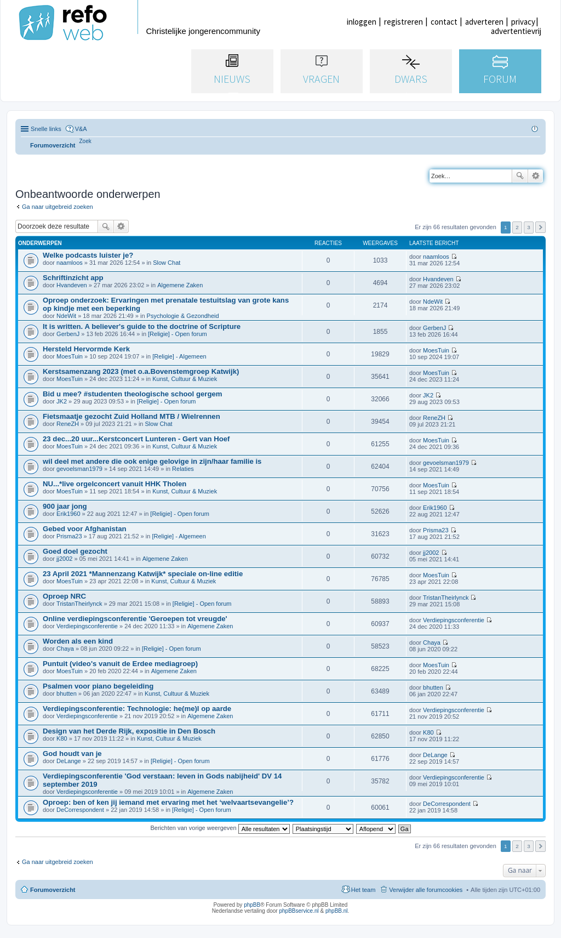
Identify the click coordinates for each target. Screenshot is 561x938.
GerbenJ (67, 334)
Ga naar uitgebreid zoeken (57, 206)
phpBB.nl (336, 911)
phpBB (252, 905)
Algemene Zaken (180, 285)
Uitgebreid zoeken (535, 176)
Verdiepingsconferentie (87, 626)
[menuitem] (85, 141)
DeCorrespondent (80, 809)
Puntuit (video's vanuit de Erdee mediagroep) (120, 664)
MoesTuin (69, 356)
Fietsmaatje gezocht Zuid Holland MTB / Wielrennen (131, 416)
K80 (61, 738)
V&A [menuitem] (81, 129)
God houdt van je (72, 753)
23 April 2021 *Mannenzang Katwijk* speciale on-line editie (143, 574)
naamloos (69, 262)
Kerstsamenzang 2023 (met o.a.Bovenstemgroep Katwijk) (141, 371)
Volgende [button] (540, 227)
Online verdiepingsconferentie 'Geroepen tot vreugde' (135, 619)
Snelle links (46, 129)
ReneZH (67, 423)
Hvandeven (71, 285)
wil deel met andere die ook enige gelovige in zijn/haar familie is (152, 461)
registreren (403, 21)
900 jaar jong (65, 506)
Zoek (520, 176)
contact (444, 21)
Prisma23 (69, 536)
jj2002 (64, 558)
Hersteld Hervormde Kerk (86, 349)
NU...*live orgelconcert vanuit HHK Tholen (114, 484)
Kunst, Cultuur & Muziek (184, 379)
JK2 (61, 401)
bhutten (66, 693)
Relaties (183, 468)
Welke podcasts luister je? (88, 255)
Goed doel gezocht (75, 551)
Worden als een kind (78, 641)
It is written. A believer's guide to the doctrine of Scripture (142, 326)
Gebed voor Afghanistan (85, 529)
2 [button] (517, 227)
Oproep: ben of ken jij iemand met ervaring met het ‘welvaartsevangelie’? (168, 802)
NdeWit (66, 315)
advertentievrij (516, 31)
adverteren (484, 21)
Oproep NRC (64, 596)
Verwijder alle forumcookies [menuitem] (425, 889)
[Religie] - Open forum (177, 334)
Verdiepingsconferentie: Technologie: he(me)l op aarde (137, 708)
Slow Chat (166, 262)
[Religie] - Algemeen (179, 356)
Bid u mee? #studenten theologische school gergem (132, 394)
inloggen (361, 21)
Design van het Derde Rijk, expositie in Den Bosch (129, 731)
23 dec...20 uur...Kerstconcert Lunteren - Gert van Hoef (136, 439)
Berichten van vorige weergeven (219, 828)
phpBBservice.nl (298, 911)
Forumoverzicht (53, 889)
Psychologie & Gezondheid (183, 315)
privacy (523, 21)
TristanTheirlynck (79, 603)
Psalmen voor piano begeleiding (98, 686)
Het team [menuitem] (363, 889)
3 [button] (528, 227)
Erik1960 (68, 513)
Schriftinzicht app (73, 278)
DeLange (68, 761)
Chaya (65, 648)
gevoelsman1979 (79, 468)
